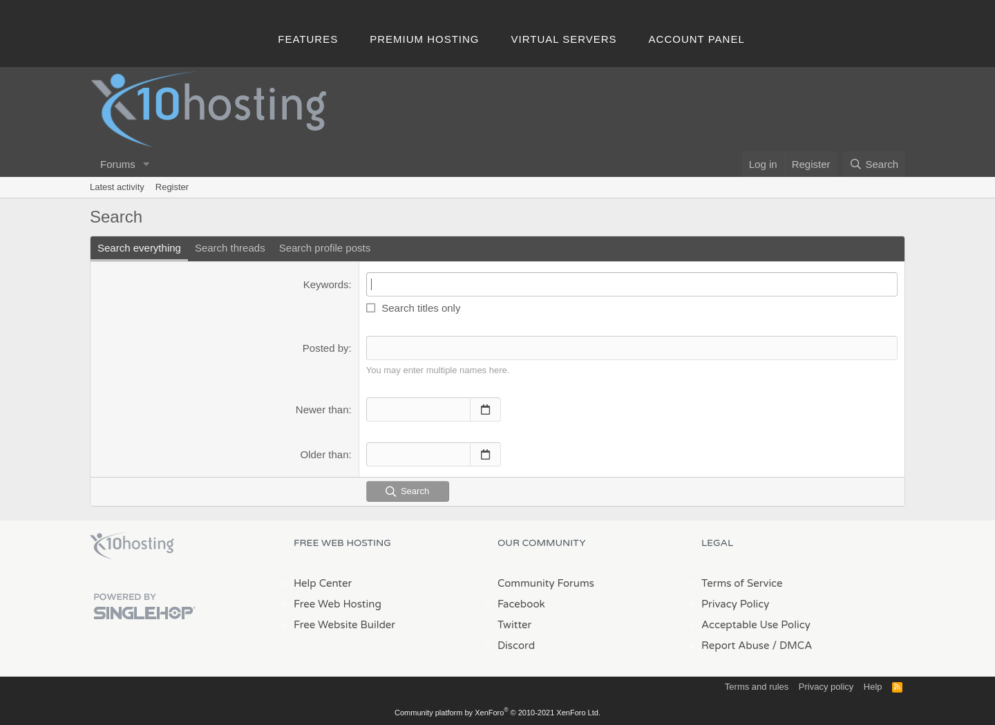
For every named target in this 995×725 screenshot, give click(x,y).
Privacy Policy (735, 604)
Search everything (139, 248)
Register (172, 187)
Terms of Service (742, 583)
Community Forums (546, 583)
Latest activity (117, 187)
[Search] (873, 164)
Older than (325, 454)
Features (308, 39)
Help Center (323, 583)
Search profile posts (325, 248)
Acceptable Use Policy (756, 625)
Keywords (326, 284)
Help (873, 686)
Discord (516, 645)
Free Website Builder (344, 625)
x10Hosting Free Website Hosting (132, 546)
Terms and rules (756, 686)
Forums (117, 164)
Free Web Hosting (337, 604)
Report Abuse (735, 645)
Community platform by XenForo (497, 712)
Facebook (521, 604)
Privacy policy (826, 686)
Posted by (326, 348)
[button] (146, 164)
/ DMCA (792, 645)
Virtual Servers (564, 39)
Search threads (230, 248)
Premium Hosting (424, 39)
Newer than (322, 409)
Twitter (514, 625)
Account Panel (697, 39)
